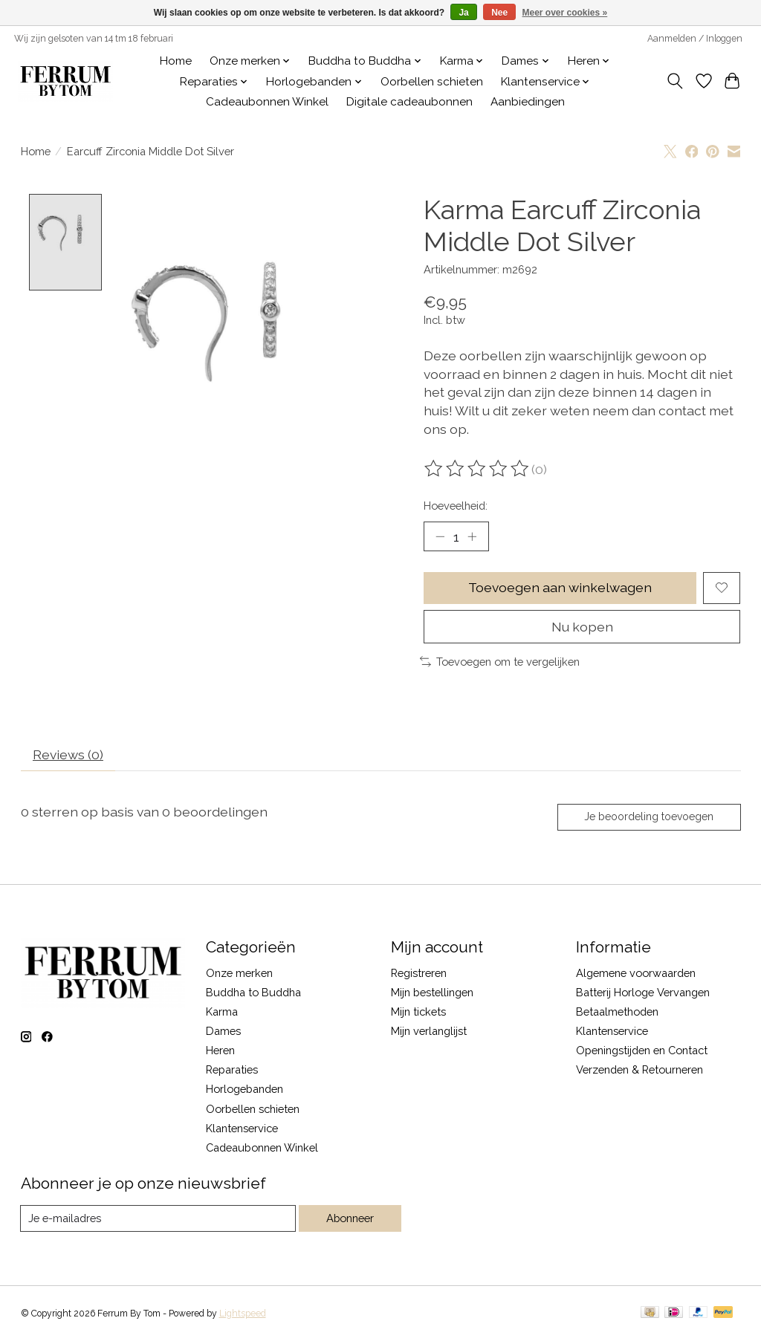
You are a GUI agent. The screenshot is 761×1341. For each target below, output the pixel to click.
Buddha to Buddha (253, 992)
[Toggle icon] (674, 81)
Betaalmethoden (617, 1011)
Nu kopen (582, 626)
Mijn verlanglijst (429, 1031)
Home (176, 61)
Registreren (419, 973)
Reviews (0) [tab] (68, 754)
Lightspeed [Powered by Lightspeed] (242, 1313)
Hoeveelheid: (456, 505)
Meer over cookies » (565, 12)
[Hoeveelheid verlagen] (440, 536)
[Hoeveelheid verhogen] (472, 536)
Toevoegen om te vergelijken (500, 662)
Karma (222, 1011)
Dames (223, 1031)
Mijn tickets (418, 1011)
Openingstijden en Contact (641, 1051)
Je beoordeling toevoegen (648, 817)
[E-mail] (158, 1219)
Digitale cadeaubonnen (409, 101)
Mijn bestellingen (432, 992)
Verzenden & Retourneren (639, 1070)
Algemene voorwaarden (636, 973)
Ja (463, 12)
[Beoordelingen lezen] (478, 468)
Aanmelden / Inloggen (694, 38)
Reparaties (232, 1070)
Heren (220, 1051)
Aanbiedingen (527, 101)
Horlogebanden (244, 1089)
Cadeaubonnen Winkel (267, 101)
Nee (499, 12)
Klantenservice (242, 1128)
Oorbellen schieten (431, 81)
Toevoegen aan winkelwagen (560, 588)
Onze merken (239, 973)
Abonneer (350, 1218)
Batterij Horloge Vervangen (643, 992)
